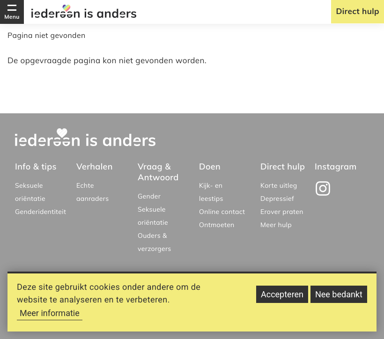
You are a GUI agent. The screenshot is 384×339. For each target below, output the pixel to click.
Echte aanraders (92, 192)
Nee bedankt (338, 299)
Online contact (222, 211)
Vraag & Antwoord (158, 172)
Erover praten (281, 211)
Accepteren (282, 299)
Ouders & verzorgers (154, 242)
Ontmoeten (217, 225)
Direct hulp (357, 11)
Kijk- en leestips (211, 192)
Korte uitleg (278, 185)
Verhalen (94, 166)
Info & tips (36, 166)
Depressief (277, 198)
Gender (149, 196)
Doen (210, 166)
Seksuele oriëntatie (30, 192)
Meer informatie (50, 318)
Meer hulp (276, 225)
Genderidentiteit (40, 211)
